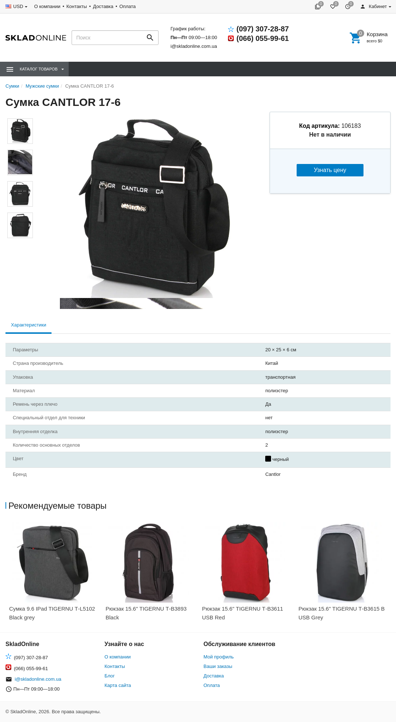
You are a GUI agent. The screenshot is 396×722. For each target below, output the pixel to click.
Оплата (127, 6)
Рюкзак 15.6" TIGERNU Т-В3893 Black (146, 613)
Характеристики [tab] (28, 325)
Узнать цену (330, 170)
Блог (109, 676)
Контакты (76, 6)
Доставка (103, 6)
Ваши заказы (217, 666)
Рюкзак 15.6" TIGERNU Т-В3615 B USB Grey (341, 613)
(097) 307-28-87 (262, 29)
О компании (47, 6)
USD (18, 6)
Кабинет (373, 6)
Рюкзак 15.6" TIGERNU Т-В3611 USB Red (242, 613)
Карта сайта (117, 685)
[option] (53, 574)
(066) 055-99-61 (262, 38)
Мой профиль (218, 657)
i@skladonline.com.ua (194, 46)
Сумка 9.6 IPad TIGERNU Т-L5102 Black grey (52, 613)
